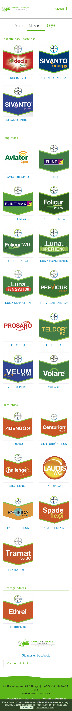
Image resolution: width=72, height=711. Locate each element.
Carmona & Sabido (19, 663)
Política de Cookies (45, 707)
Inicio (19, 26)
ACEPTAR (27, 707)
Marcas (34, 26)
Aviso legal (47, 698)
